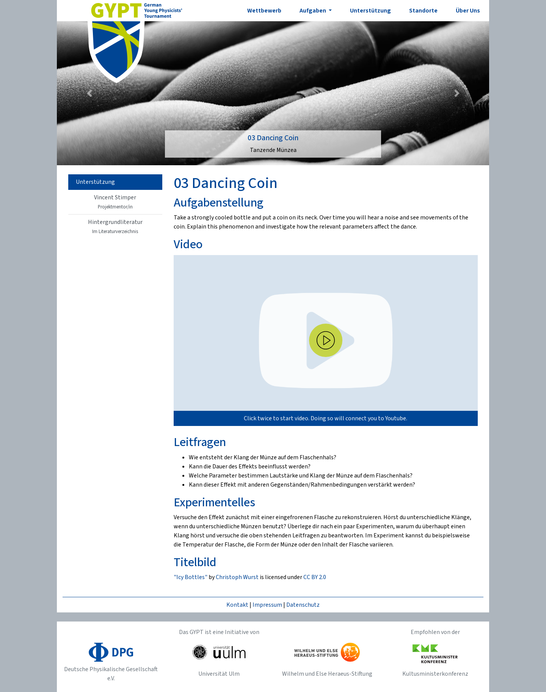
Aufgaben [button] (313, 10)
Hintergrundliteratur (115, 226)
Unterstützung (370, 10)
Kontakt (237, 605)
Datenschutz (303, 605)
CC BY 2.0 (314, 577)
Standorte (423, 10)
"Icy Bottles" (190, 577)
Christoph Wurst (237, 577)
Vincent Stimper (115, 201)
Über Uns (468, 10)
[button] (89, 93)
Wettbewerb (264, 10)
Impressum (267, 605)
